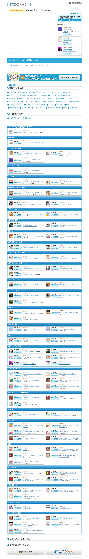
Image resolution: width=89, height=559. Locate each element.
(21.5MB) (56, 373)
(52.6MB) (19, 225)
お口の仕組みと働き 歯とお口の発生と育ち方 (21, 65)
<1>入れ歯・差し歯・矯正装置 (31, 397)
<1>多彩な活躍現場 (28, 268)
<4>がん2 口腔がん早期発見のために (69, 357)
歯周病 (51, 104)
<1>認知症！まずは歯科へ (30, 313)
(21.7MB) (56, 380)
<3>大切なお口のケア (28, 274)
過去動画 (28, 118)
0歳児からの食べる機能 (29, 95)
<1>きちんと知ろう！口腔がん (31, 340)
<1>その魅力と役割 (28, 247)
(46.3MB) (19, 381)
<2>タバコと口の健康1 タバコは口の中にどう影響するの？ (69, 449)
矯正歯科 (60, 104)
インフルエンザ (65, 92)
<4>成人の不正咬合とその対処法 (68, 431)
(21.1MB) (19, 386)
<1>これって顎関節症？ (29, 204)
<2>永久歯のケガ (64, 398)
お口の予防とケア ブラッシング (45, 65)
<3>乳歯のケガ (27, 404)
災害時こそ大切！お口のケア (45, 98)
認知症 (39, 101)
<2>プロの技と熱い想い (65, 247)
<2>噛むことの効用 (64, 351)
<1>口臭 (25, 450)
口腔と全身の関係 (73, 101)
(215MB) (19, 462)
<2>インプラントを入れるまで (67, 181)
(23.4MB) (56, 350)
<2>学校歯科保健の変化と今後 (67, 473)
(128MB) (19, 226)
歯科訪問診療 (67, 95)
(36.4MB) (56, 236)
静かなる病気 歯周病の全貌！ (31, 414)
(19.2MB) (19, 380)
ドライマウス (54, 95)
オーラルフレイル (50, 92)
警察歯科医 (73, 108)
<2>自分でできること (65, 258)
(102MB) (56, 215)
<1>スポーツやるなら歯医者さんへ (32, 295)
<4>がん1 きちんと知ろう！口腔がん (69, 524)
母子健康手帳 (26, 108)
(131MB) (19, 182)
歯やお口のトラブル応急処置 (35, 104)
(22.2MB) (56, 386)
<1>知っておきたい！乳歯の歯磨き (32, 374)
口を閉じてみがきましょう (30, 132)
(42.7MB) (56, 214)
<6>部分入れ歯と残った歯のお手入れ (69, 386)
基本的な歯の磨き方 (16, 104)
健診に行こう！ (67, 42)
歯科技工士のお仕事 (25, 98)
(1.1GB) (19, 160)
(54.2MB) (56, 375)
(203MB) (19, 204)
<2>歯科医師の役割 (64, 508)
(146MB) (56, 226)
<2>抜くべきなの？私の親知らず (68, 236)
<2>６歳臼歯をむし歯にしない (67, 374)
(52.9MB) (56, 246)
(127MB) (19, 248)
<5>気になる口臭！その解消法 (31, 462)
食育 (64, 108)
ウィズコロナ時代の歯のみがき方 (20, 92)
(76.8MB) (56, 352)
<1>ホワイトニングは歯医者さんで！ (33, 284)
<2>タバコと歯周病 (64, 518)
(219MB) (19, 132)
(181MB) (56, 193)
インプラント (13, 95)
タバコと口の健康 (54, 108)
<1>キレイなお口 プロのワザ (30, 329)
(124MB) (56, 248)
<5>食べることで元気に (29, 364)
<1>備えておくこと (28, 258)
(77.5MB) (56, 237)
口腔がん (60, 101)
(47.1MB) (19, 375)
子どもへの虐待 (39, 108)
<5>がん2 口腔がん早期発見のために (33, 530)
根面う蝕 (38, 92)
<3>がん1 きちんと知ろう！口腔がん (33, 357)
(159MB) (19, 193)
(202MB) (56, 204)
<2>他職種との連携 (64, 268)
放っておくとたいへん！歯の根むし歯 (33, 142)
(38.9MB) (19, 236)
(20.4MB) (19, 373)
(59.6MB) (56, 225)
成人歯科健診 (49, 101)
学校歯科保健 (13, 108)
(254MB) (19, 171)
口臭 (67, 104)
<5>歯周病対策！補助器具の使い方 (32, 386)
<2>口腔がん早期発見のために (67, 340)
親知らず (12, 98)
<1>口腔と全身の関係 (28, 351)
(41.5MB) (19, 214)
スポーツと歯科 (28, 101)
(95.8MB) (19, 215)
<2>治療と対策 (63, 204)
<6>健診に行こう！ (64, 364)
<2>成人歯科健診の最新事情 (67, 329)
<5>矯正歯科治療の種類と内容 (31, 438)
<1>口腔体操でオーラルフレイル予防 (33, 153)
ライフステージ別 (15, 118)
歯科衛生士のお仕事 (65, 98)
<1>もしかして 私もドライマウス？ (32, 214)
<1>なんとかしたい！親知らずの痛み (33, 236)
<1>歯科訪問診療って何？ (30, 226)
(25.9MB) (19, 312)
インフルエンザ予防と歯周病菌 (31, 170)
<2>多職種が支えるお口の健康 (67, 225)
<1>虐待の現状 (27, 508)
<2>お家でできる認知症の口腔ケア (68, 312)
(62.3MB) (19, 313)
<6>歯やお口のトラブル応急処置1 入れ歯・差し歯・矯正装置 (69, 438)
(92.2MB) (19, 237)
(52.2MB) (19, 246)
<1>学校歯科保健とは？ (29, 473)
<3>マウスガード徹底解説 (30, 302)
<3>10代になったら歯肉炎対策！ (32, 380)
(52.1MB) (56, 381)
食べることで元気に (69, 52)
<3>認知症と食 (27, 319)
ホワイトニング (14, 101)
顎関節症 (44, 95)
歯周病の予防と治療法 (65, 415)
